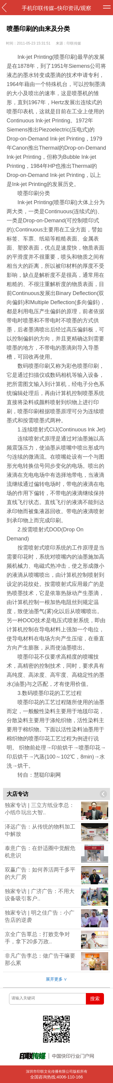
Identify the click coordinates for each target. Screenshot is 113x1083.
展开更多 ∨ (56, 979)
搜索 (95, 998)
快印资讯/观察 (74, 8)
